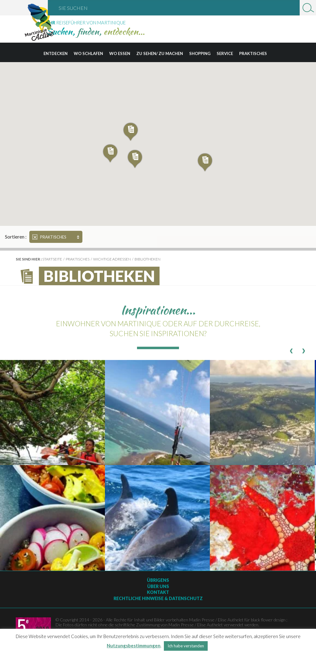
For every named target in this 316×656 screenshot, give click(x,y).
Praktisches (253, 53)
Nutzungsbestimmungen (133, 645)
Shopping (199, 53)
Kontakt (158, 592)
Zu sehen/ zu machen (159, 53)
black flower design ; (269, 619)
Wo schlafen (88, 53)
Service (225, 53)
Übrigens (158, 580)
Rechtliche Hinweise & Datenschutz (158, 598)
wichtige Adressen (112, 259)
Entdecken (56, 53)
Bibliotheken (147, 259)
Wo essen (119, 53)
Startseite (52, 259)
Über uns (158, 586)
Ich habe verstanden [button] (186, 645)
